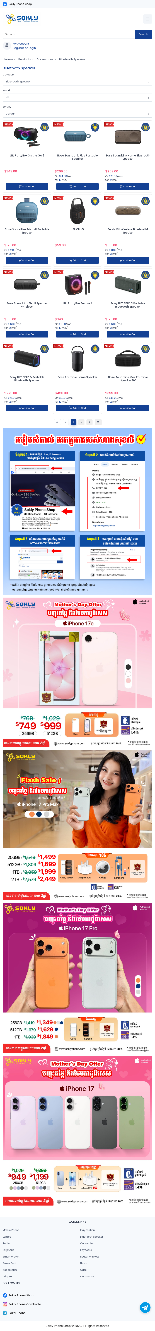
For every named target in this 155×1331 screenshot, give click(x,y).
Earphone (8, 1250)
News (83, 1263)
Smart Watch (11, 1256)
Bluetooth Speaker (71, 59)
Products (24, 59)
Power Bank (10, 1263)
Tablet (7, 1243)
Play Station (87, 1230)
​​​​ (77, 1291)
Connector (87, 1243)
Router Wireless (89, 1256)
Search (143, 34)
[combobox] (69, 34)
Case (83, 1270)
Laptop (7, 1237)
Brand (6, 90)
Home (8, 59)
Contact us (87, 1276)
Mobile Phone (11, 1230)
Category (8, 74)
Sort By (7, 106)
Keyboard (86, 1250)
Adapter (8, 1276)
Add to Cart (27, 186)
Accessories (45, 59)
